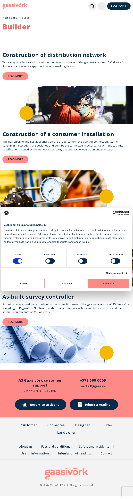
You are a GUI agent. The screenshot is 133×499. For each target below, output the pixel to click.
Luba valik (66, 283)
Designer (82, 425)
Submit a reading (94, 404)
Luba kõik (108, 283)
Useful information (35, 453)
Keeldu (24, 283)
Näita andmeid (114, 273)
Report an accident (40, 404)
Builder (106, 425)
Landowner (66, 432)
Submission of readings (75, 453)
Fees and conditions (55, 446)
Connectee (56, 425)
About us (26, 446)
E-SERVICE (119, 6)
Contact (106, 453)
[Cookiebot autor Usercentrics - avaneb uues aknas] (115, 213)
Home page (9, 17)
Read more (15, 76)
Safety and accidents (94, 446)
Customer (29, 425)
